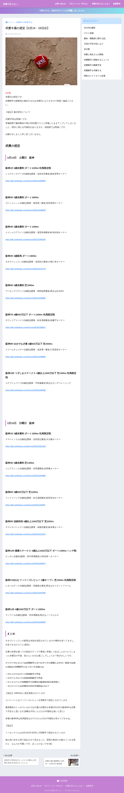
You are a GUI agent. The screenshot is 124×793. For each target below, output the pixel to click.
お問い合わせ (60, 4)
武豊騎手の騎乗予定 (93, 65)
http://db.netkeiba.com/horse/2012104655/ (25, 210)
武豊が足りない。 (15, 3)
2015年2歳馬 (90, 28)
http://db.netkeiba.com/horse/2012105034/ (25, 239)
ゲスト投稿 (89, 33)
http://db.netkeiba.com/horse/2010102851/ (25, 327)
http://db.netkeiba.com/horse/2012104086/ (25, 298)
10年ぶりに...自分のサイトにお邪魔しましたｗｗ (62, 11)
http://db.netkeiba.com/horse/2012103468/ (25, 475)
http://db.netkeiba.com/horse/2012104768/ (25, 592)
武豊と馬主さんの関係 (94, 55)
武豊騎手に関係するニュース (97, 60)
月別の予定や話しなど (94, 44)
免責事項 (116, 4)
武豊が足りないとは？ (101, 4)
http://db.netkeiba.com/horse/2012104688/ (25, 357)
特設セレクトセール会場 (95, 76)
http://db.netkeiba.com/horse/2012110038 (25, 505)
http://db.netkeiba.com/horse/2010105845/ (25, 622)
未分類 (87, 49)
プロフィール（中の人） (79, 4)
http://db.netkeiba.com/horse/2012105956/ (25, 181)
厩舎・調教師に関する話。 (96, 38)
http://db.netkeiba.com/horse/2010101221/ (25, 534)
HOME (62, 780)
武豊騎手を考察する (93, 71)
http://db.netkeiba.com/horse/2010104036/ (25, 390)
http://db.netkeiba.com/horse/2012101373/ (25, 269)
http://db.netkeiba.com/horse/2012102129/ (25, 446)
